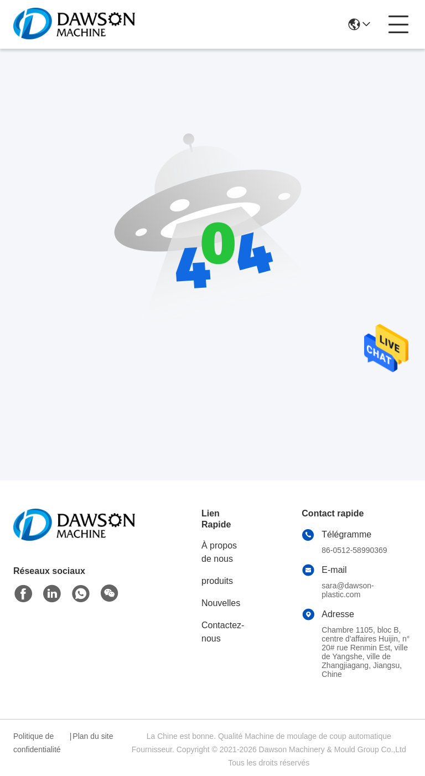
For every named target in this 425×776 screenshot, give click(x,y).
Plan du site (92, 736)
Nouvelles (220, 603)
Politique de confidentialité (37, 743)
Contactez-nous (222, 631)
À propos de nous (219, 552)
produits (217, 581)
